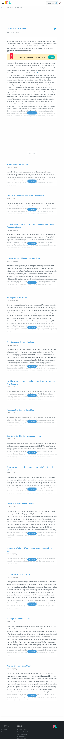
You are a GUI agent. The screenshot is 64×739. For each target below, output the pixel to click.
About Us (4, 720)
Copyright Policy (22, 720)
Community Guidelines (24, 722)
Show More (32, 103)
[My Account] (61, 3)
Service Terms (21, 729)
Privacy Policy (21, 727)
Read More (32, 171)
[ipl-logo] (8, 3)
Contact (3, 722)
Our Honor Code (22, 724)
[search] (56, 3)
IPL (2, 7)
